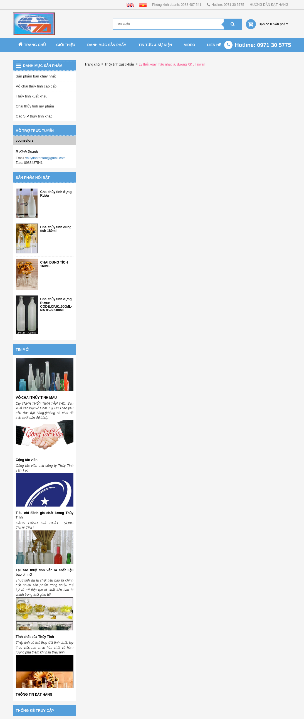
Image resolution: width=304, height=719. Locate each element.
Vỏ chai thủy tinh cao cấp (36, 86)
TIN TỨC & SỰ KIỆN (155, 45)
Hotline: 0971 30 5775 (228, 5)
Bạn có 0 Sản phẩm (273, 24)
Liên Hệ (214, 45)
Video (189, 45)
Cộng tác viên (27, 460)
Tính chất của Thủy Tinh (35, 637)
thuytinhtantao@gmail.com (45, 158)
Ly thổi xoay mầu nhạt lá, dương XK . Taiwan (172, 64)
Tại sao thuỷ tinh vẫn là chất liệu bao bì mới (45, 572)
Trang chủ (32, 44)
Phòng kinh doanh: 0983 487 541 (176, 5)
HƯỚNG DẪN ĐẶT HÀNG (269, 5)
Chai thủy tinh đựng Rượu (56, 193)
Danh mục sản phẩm (107, 45)
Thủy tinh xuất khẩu (32, 96)
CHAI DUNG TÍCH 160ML (54, 264)
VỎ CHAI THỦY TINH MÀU (36, 398)
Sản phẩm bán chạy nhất (36, 76)
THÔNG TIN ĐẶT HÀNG (34, 695)
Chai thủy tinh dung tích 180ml (55, 229)
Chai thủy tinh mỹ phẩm (35, 106)
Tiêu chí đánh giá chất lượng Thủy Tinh (45, 515)
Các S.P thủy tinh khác (34, 116)
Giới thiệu (65, 45)
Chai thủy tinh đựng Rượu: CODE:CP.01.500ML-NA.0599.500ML (56, 304)
